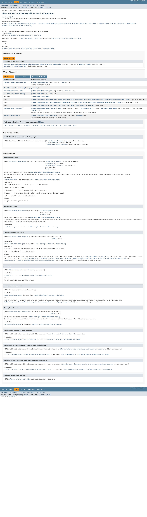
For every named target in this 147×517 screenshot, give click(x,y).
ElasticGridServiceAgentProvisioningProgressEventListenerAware (62, 23)
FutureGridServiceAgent (13, 108)
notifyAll (50, 125)
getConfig (34, 88)
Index (38, 2)
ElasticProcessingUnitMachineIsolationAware (19, 23)
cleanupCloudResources (39, 82)
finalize (19, 125)
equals (11, 125)
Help (42, 2)
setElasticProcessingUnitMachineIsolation (47, 105)
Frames (23, 5)
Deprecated (31, 2)
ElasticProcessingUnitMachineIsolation (79, 105)
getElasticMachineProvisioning (42, 94)
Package (10, 2)
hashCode (35, 125)
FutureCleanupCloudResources (15, 82)
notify (42, 125)
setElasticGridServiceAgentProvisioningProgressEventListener (55, 99)
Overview (4, 2)
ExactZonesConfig (87, 108)
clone (6, 125)
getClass (27, 125)
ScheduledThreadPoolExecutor (15, 66)
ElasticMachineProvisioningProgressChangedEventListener (99, 102)
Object (10, 33)
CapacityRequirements (54, 108)
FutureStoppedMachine (12, 115)
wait (65, 125)
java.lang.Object (7, 17)
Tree (25, 2)
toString (59, 125)
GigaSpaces (11, 396)
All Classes (41, 5)
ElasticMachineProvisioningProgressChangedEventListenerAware (112, 23)
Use (21, 2)
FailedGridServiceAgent (109, 108)
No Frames (30, 5)
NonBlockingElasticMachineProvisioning (17, 25)
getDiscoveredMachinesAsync (41, 91)
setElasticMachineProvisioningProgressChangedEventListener (54, 102)
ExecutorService (85, 64)
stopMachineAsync (37, 115)
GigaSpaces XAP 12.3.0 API (137, 0)
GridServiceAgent (51, 115)
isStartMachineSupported (40, 96)
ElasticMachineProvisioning (50, 64)
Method (25, 7)
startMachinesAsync (38, 108)
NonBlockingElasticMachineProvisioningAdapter (22, 64)
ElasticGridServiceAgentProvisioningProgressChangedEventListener (104, 99)
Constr (19, 7)
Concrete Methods (39, 77)
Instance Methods (22, 77)
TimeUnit (64, 82)
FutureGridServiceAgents (13, 91)
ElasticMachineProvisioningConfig (17, 88)
